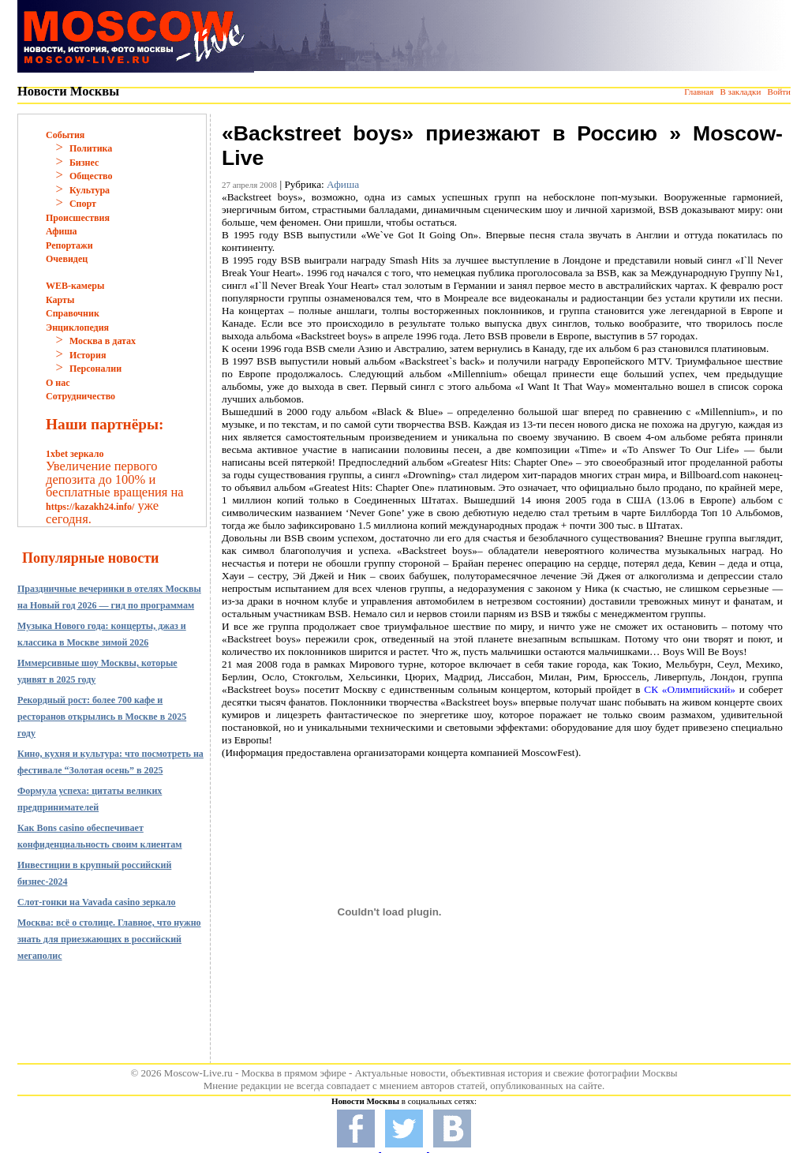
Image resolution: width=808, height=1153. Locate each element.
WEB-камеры (75, 285)
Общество (91, 176)
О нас (58, 382)
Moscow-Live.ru (198, 1073)
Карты (60, 299)
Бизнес (84, 162)
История (87, 355)
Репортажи (69, 245)
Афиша (61, 231)
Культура (89, 190)
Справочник (72, 313)
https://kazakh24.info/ (90, 506)
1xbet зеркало (74, 453)
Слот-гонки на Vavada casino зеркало (96, 902)
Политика (90, 148)
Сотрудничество (80, 396)
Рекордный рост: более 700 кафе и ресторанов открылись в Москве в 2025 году (101, 716)
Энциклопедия (77, 327)
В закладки (740, 91)
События (65, 134)
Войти (779, 91)
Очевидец (67, 258)
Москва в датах (102, 340)
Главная (698, 91)
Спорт (82, 203)
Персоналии (95, 368)
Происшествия (78, 217)
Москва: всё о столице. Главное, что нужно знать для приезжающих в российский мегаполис (109, 939)
